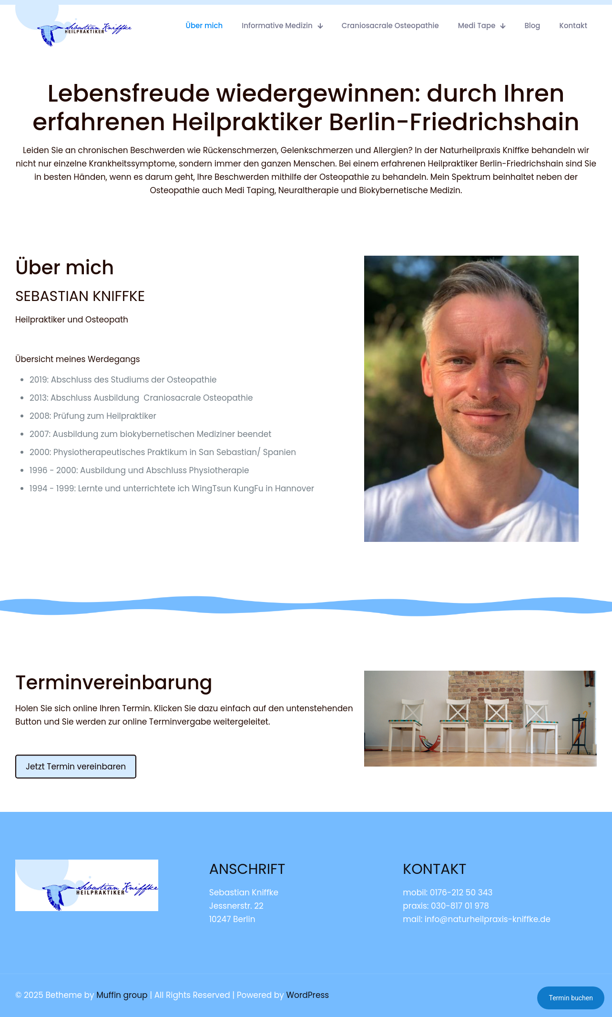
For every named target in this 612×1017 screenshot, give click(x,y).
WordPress (307, 995)
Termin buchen (571, 998)
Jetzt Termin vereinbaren (76, 766)
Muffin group (121, 995)
